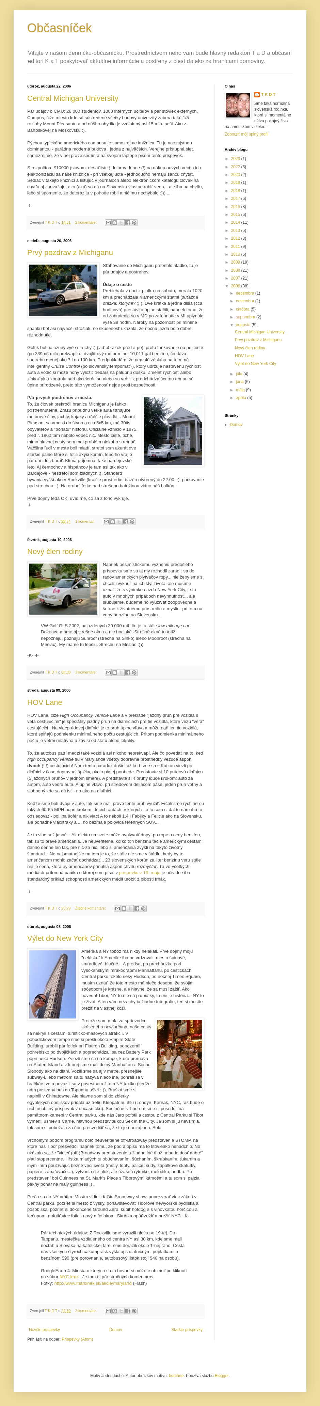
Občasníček (59, 28)
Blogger (222, 1375)
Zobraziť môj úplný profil (247, 134)
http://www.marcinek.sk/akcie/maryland (93, 1283)
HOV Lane (44, 702)
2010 (236, 254)
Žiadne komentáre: (91, 908)
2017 (236, 198)
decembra (245, 293)
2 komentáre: (86, 222)
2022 (236, 166)
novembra (245, 301)
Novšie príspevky (44, 1329)
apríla (241, 397)
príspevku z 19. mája (140, 872)
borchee (176, 1375)
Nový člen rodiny (55, 551)
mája (241, 390)
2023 (236, 158)
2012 (236, 238)
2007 (236, 278)
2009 (236, 262)
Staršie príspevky (187, 1329)
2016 (236, 206)
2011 (236, 246)
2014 (236, 222)
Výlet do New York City (65, 938)
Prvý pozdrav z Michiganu (70, 252)
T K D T (268, 94)
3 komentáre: (86, 672)
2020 (236, 174)
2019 (236, 182)
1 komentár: (85, 521)
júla (239, 374)
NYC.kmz (69, 1276)
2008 (236, 270)
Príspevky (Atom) (77, 1339)
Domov (115, 1329)
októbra (243, 309)
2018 (236, 190)
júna (240, 381)
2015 (236, 214)
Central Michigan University (72, 98)
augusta (244, 324)
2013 (236, 230)
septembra (246, 317)
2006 (236, 286)
